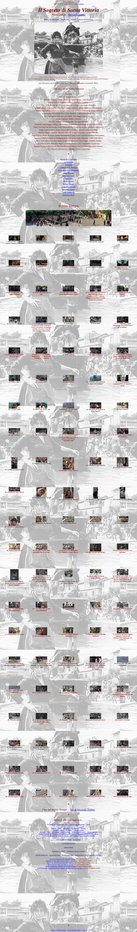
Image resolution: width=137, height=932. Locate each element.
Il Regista (68, 165)
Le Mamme (75, 828)
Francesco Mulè (68, 195)
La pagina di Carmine (58, 851)
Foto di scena (65, 19)
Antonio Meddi (68, 847)
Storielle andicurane (42, 855)
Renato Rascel (68, 184)
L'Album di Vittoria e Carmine (76, 851)
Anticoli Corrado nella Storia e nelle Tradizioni (60, 861)
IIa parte (55, 830)
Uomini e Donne (79, 830)
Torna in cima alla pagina (76, 824)
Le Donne (69, 830)
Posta (77, 79)
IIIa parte (42, 832)
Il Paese (83, 828)
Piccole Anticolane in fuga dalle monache (82, 835)
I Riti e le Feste (65, 832)
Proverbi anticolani (67, 855)
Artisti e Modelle (92, 832)
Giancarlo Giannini (68, 187)
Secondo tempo (76, 14)
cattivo (60, 864)
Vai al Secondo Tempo (82, 809)
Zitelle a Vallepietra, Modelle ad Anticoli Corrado (61, 866)
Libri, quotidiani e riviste (63, 839)
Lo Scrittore (68, 162)
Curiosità (73, 19)
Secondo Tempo (54, 19)
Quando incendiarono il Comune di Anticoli (55, 835)
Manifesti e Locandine (68, 159)
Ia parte (54, 828)
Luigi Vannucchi (69, 192)
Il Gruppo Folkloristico (78, 832)
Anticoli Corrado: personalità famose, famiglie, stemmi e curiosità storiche (59, 868)
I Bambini (66, 828)
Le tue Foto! (76, 839)
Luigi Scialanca (79, 4)
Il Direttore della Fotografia (68, 170)
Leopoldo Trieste (68, 189)
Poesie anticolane (55, 855)
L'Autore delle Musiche (68, 167)
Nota (59, 828)
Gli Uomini (55, 832)
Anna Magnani (68, 173)
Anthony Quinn (68, 176)
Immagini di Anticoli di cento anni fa (68, 834)
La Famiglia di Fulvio (68, 843)
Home (46, 19)
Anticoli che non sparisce (85, 19)
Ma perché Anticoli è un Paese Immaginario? (60, 862)
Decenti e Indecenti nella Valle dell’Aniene (62, 859)
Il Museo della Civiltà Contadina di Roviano (88, 855)
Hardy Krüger (68, 181)
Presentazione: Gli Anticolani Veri (57, 824)
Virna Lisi (68, 178)
